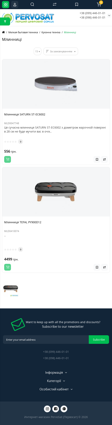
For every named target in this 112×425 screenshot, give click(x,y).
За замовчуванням (61, 51)
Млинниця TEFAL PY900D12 (22, 222)
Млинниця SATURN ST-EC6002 (24, 114)
